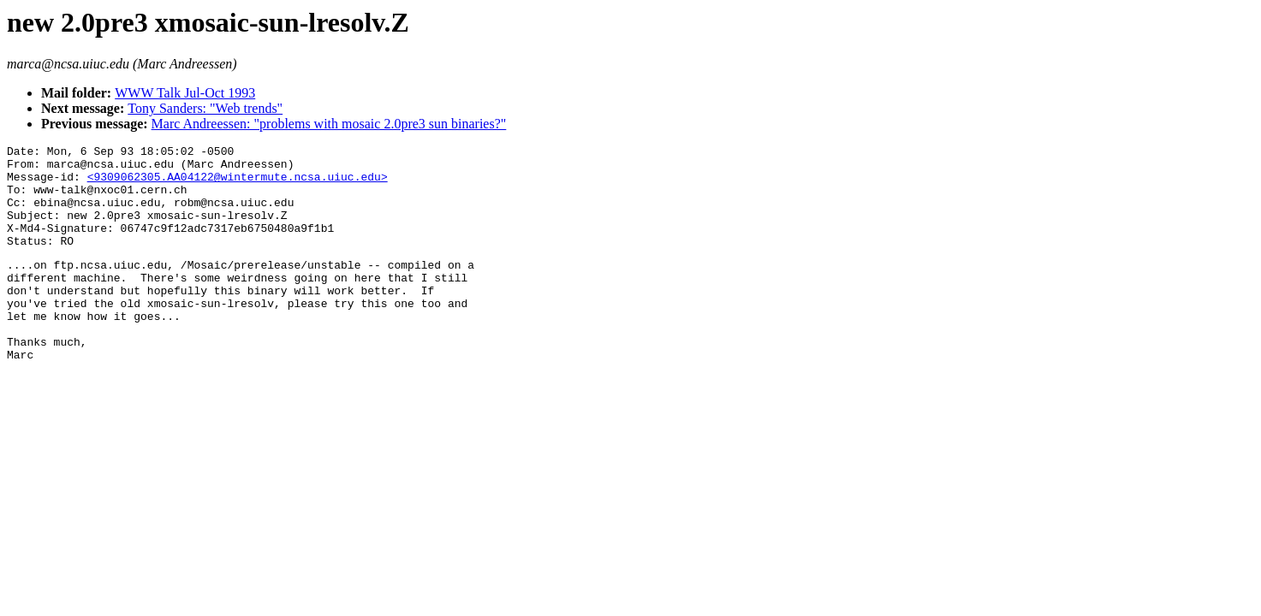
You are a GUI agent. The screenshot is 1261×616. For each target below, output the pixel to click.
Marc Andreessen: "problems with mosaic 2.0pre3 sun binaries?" (329, 123)
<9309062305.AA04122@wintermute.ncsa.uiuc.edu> (237, 184)
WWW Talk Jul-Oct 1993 (185, 93)
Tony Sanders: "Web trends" (205, 108)
